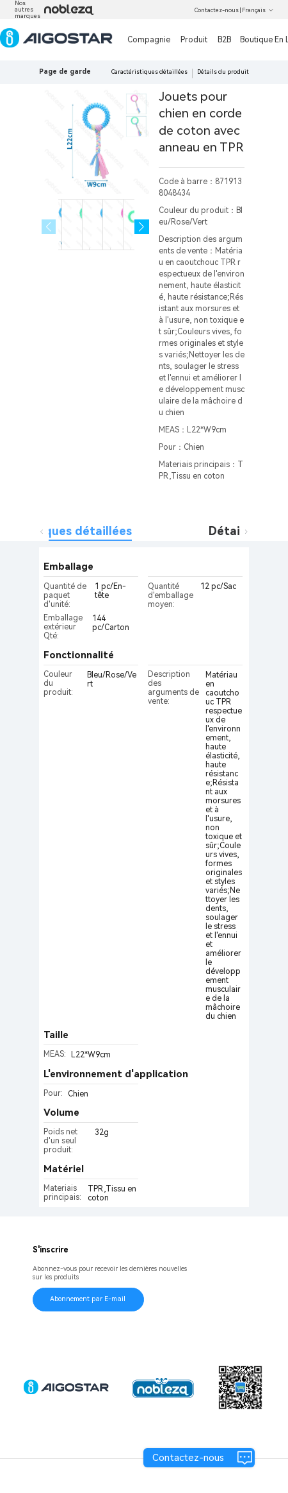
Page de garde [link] (65, 71)
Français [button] (258, 10)
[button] (141, 226)
